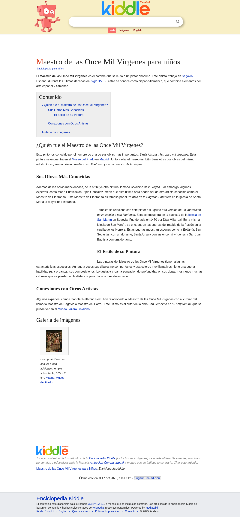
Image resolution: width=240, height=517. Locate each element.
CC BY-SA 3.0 (96, 503)
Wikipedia (98, 507)
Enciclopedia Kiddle (102, 458)
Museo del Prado (83, 159)
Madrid (104, 159)
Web (112, 30)
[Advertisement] (119, 45)
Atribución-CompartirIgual (107, 462)
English (138, 30)
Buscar (177, 21)
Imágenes (124, 30)
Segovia (187, 76)
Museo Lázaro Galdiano (74, 309)
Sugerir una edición (147, 478)
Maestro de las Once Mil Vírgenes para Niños (66, 468)
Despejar (170, 22)
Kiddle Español (45, 511)
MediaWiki (152, 507)
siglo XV (96, 81)
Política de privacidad (107, 511)
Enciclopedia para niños (50, 68)
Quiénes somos (81, 511)
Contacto (130, 511)
